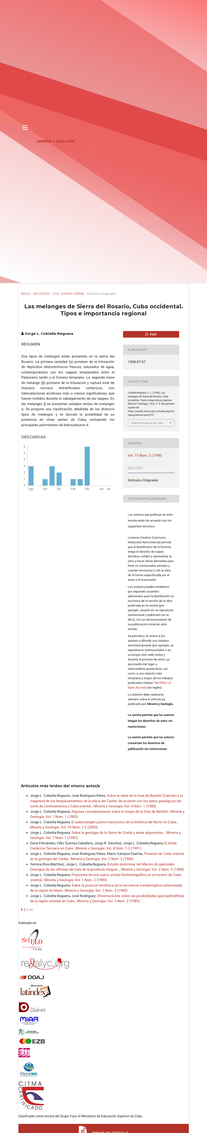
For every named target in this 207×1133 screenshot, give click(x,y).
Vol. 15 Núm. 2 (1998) (68, 293)
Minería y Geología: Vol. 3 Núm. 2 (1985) (108, 901)
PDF (153, 334)
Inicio (25, 293)
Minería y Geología (56, 141)
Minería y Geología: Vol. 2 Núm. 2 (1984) (102, 859)
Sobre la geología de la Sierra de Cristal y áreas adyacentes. (118, 833)
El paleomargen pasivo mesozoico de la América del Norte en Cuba (124, 822)
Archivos (41, 293)
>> (31, 910)
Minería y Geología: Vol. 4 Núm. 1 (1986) (124, 806)
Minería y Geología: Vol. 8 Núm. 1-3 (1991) (108, 848)
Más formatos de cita (147, 423)
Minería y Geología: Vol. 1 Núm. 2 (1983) (75, 880)
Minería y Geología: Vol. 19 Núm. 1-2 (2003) (64, 827)
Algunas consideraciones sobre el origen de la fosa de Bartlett (120, 811)
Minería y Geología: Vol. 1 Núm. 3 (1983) (96, 890)
